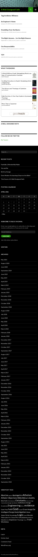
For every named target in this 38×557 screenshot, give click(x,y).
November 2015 (6, 431)
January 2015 (5, 467)
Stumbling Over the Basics (10, 30)
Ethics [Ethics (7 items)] (22, 506)
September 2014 (6, 482)
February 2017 (5, 376)
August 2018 (5, 311)
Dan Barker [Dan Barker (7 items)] (15, 503)
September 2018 (6, 307)
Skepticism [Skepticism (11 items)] (13, 520)
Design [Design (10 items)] (28, 503)
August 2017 (5, 354)
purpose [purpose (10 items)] (24, 517)
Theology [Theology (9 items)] (20, 520)
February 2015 (5, 464)
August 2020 (5, 263)
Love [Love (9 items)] (25, 515)
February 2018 (5, 332)
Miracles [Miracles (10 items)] (30, 515)
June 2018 (4, 318)
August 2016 (5, 398)
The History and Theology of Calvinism (14, 88)
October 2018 (5, 303)
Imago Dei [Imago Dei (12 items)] (31, 509)
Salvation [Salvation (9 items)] (4, 520)
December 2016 (6, 383)
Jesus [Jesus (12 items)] (28, 512)
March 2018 (5, 329)
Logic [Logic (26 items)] (20, 514)
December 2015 (6, 427)
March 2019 (5, 285)
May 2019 (4, 278)
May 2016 (4, 409)
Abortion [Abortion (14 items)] (4, 495)
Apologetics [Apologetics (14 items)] (17, 495)
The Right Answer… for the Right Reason (16, 38)
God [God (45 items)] (15, 509)
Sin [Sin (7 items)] (8, 520)
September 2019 (6, 270)
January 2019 (5, 292)
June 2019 (4, 274)
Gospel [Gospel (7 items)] (20, 509)
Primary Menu (35, 9)
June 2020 (4, 267)
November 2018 (6, 300)
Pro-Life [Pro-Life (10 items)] (18, 517)
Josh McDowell (6, 105)
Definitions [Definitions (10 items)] (22, 503)
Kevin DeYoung (6, 99)
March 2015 (5, 460)
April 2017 (4, 369)
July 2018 (4, 314)
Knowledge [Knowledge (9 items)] (13, 515)
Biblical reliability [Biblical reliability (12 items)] (28, 498)
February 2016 (5, 420)
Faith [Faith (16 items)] (10, 509)
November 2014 (6, 475)
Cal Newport (6, 76)
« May (3, 214)
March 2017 (5, 372)
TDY (2, 55)
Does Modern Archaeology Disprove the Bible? (16, 175)
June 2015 (4, 449)
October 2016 (5, 391)
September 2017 (6, 351)
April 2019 (4, 281)
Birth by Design (6, 172)
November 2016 (6, 387)
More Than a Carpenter (9, 104)
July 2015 (4, 445)
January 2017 (5, 380)
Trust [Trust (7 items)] (25, 520)
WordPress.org (6, 545)
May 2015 (4, 453)
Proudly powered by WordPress (9, 554)
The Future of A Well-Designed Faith (12, 179)
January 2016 (5, 424)
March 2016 (5, 416)
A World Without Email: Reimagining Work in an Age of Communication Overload (16, 74)
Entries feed (5, 538)
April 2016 (4, 413)
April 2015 (4, 456)
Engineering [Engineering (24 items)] (14, 505)
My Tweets (4, 140)
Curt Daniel (5, 90)
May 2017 (4, 365)
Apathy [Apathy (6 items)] (10, 495)
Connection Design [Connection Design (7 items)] (6, 503)
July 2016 (4, 402)
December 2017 (6, 340)
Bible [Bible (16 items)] (19, 498)
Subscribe (6, 236)
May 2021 (4, 260)
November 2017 (6, 343)
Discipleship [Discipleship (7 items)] (4, 506)
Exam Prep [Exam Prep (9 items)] (4, 509)
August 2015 (5, 442)
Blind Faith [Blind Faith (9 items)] (4, 501)
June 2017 (4, 362)
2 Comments (18, 24)
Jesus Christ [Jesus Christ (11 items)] (5, 515)
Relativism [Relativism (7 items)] (30, 517)
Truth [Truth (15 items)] (29, 520)
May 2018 (4, 321)
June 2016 (4, 405)
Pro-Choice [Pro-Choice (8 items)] (12, 517)
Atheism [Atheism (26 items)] (27, 495)
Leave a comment (21, 32)
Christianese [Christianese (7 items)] (11, 501)
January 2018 (5, 336)
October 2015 (5, 434)
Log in (3, 534)
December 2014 (6, 471)
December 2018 (6, 296)
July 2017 (4, 358)
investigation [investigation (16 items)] (20, 512)
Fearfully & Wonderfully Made (10, 164)
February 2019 (5, 289)
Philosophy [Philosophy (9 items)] (4, 517)
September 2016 (6, 394)
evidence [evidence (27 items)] (29, 505)
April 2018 (4, 325)
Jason (12, 24)
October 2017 (5, 347)
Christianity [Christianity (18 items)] (20, 500)
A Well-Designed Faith (10, 10)
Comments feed (6, 542)
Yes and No (4, 168)
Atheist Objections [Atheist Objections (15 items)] (9, 498)
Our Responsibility (8, 46)
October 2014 (5, 478)
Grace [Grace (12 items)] (25, 509)
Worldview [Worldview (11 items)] (5, 522)
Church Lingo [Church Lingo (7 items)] (29, 501)
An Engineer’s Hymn (8, 21)
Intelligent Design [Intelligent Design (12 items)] (7, 512)
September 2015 (6, 438)
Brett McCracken (7, 84)
